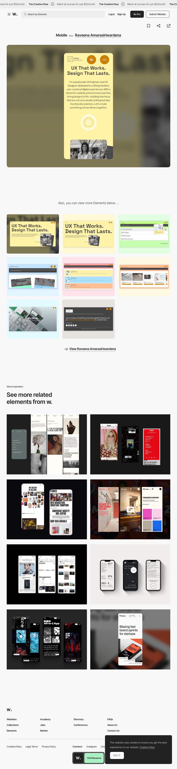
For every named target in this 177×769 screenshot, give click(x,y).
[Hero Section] (88, 233)
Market (44, 730)
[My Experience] (88, 276)
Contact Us (113, 730)
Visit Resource (94, 758)
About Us (112, 724)
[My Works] (144, 233)
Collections (13, 724)
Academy (45, 719)
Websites (12, 719)
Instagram (92, 746)
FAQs (110, 719)
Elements (12, 730)
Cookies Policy (14, 746)
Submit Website (157, 14)
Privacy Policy (49, 746)
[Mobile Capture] (47, 509)
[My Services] (33, 276)
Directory (79, 719)
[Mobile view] (130, 444)
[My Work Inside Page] (33, 319)
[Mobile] (47, 574)
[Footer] (88, 319)
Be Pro (137, 14)
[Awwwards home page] (78, 758)
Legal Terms (32, 746)
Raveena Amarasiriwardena (98, 35)
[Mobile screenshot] (47, 444)
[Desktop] (33, 233)
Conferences (81, 724)
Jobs (42, 724)
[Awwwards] (14, 14)
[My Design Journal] (144, 276)
